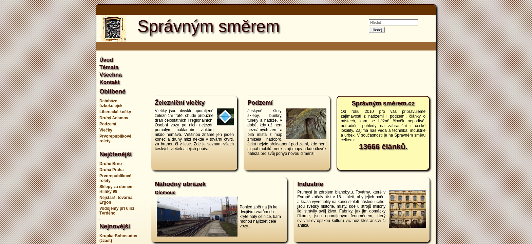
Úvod (106, 60)
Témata (108, 67)
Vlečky (105, 130)
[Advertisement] (62, 122)
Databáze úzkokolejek (110, 103)
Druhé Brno (110, 163)
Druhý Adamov (113, 118)
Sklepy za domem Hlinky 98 (116, 189)
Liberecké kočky (115, 111)
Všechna (110, 75)
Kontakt (109, 82)
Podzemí (107, 124)
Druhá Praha (111, 169)
